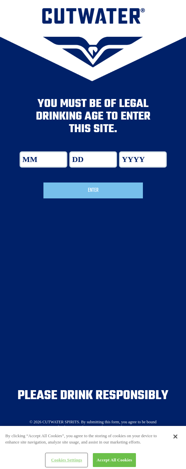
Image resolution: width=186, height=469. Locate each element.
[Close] (175, 439)
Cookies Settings (66, 462)
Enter (93, 190)
